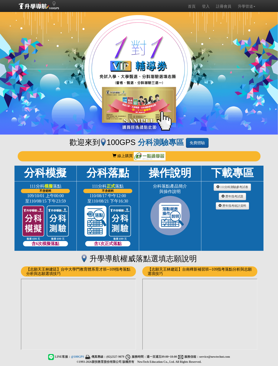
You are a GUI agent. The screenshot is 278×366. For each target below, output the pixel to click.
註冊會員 (223, 6)
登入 (206, 6)
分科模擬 (45, 206)
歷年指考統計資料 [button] (232, 205)
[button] (21, 73)
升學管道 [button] (246, 6)
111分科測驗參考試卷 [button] (232, 187)
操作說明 (170, 202)
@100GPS (77, 356)
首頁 (192, 6)
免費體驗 (197, 143)
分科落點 (108, 206)
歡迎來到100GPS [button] (127, 142)
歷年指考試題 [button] (232, 196)
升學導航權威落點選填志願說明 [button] (139, 258)
